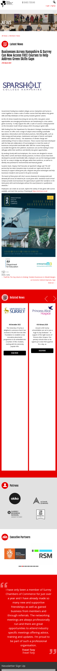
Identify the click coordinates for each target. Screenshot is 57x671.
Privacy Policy (22, 613)
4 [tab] (23, 480)
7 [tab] (28, 480)
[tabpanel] (15, 468)
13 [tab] (37, 480)
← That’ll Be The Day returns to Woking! (15, 277)
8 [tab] (30, 480)
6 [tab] (26, 480)
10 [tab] (33, 480)
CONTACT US (9, 657)
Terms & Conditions (33, 613)
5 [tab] (25, 480)
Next (54, 299)
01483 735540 (29, 2)
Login (47, 6)
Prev (46, 299)
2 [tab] (20, 480)
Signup (53, 6)
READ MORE (14, 353)
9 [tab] (31, 480)
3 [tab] (22, 480)
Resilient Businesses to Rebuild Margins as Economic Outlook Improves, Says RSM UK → (42, 280)
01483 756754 (33, 654)
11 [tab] (34, 480)
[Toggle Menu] (54, 12)
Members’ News (14, 36)
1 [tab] (19, 480)
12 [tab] (36, 480)
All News (5, 36)
